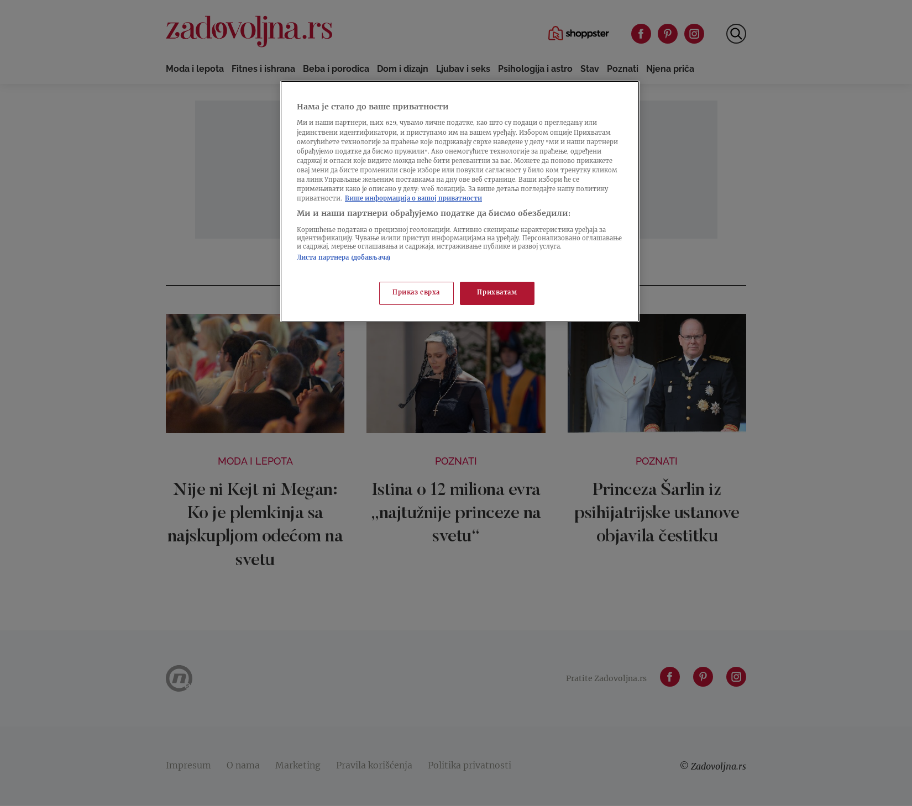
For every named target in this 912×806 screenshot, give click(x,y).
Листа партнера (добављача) (344, 258)
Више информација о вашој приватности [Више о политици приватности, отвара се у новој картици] (413, 199)
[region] (460, 201)
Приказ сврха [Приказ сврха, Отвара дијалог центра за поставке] (416, 293)
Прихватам (497, 293)
